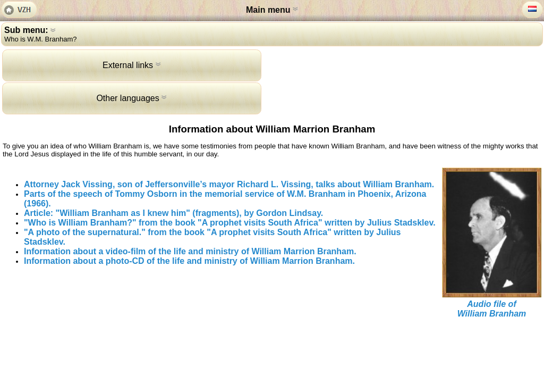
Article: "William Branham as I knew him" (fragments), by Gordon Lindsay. (173, 213)
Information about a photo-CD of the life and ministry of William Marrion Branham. (189, 260)
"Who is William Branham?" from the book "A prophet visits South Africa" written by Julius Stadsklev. (230, 222)
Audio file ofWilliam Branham (491, 308)
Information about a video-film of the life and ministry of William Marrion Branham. (190, 251)
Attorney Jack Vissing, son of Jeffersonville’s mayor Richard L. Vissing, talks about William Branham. (229, 184)
